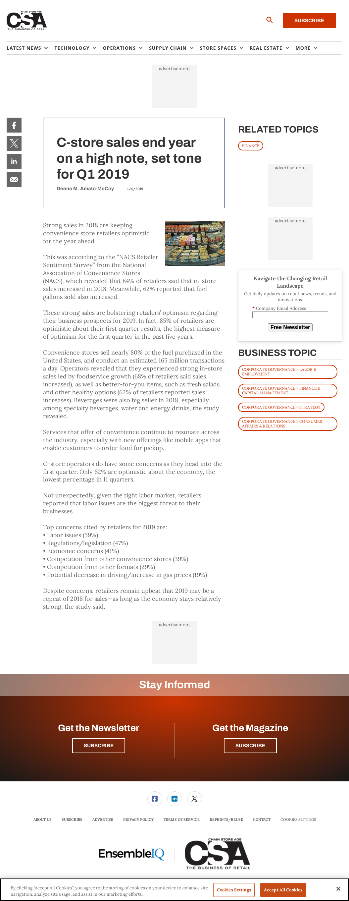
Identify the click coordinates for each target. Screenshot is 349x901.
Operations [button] (119, 48)
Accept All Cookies (283, 890)
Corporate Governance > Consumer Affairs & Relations (282, 423)
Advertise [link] (102, 819)
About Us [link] (42, 819)
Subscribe (309, 20)
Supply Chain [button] (167, 48)
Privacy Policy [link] (138, 819)
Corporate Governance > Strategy (281, 407)
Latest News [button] (24, 48)
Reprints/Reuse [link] (226, 819)
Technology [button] (71, 48)
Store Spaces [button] (218, 48)
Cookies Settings (298, 819)
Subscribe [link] (72, 819)
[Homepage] (27, 21)
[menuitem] (30, 48)
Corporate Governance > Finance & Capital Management (281, 390)
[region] (174, 889)
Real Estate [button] (266, 48)
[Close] (338, 888)
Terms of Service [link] (182, 819)
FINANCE (250, 145)
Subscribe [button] (99, 745)
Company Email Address (279, 308)
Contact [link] (262, 819)
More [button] (303, 48)
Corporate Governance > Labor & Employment (279, 371)
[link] (14, 125)
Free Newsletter (290, 327)
